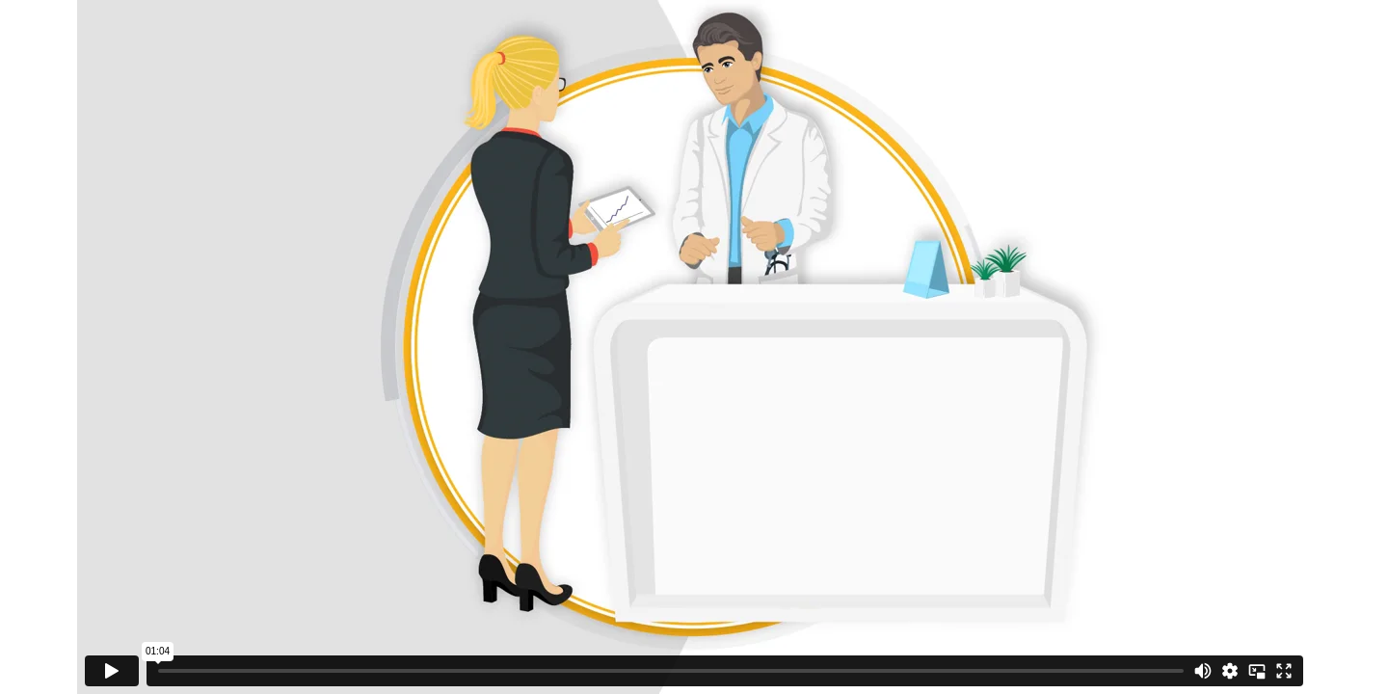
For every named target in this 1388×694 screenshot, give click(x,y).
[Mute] (1202, 670)
